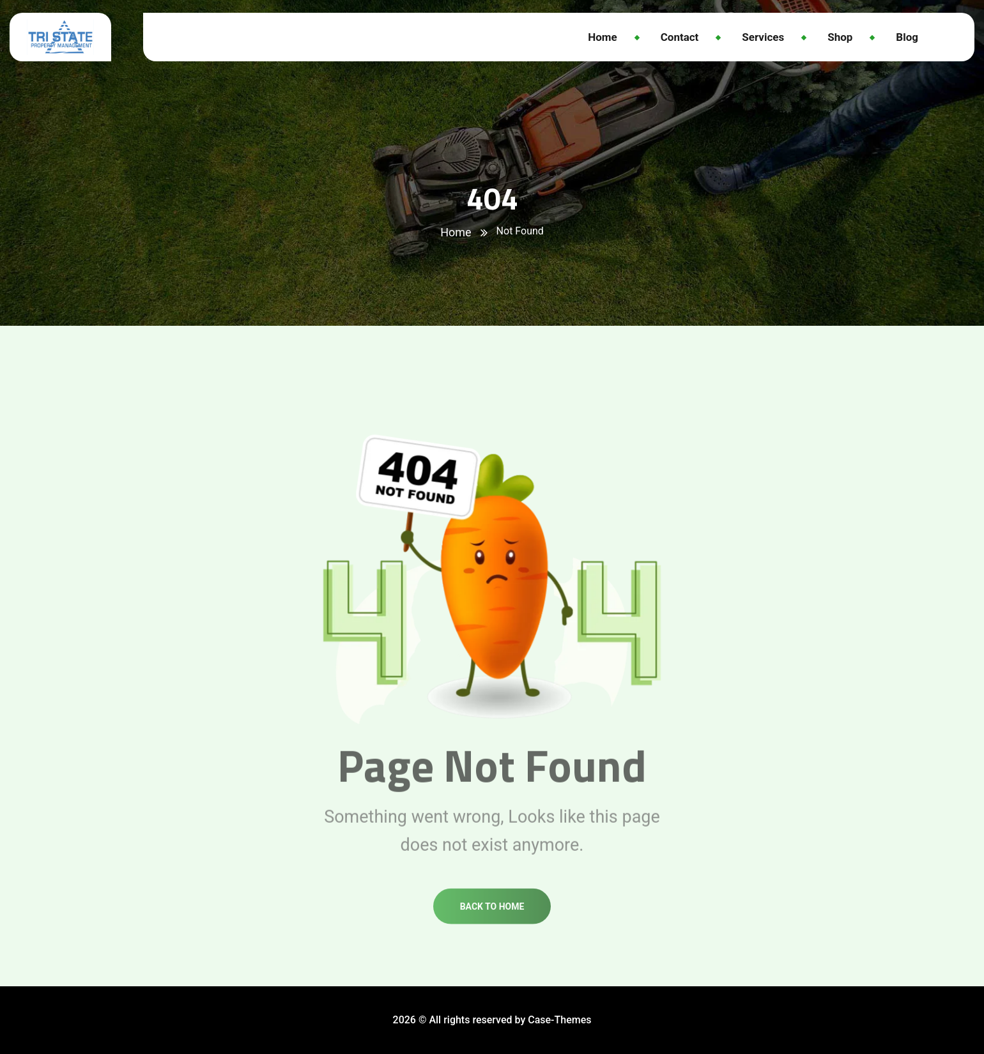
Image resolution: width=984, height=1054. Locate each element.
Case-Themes (559, 1020)
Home (455, 232)
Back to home (492, 918)
